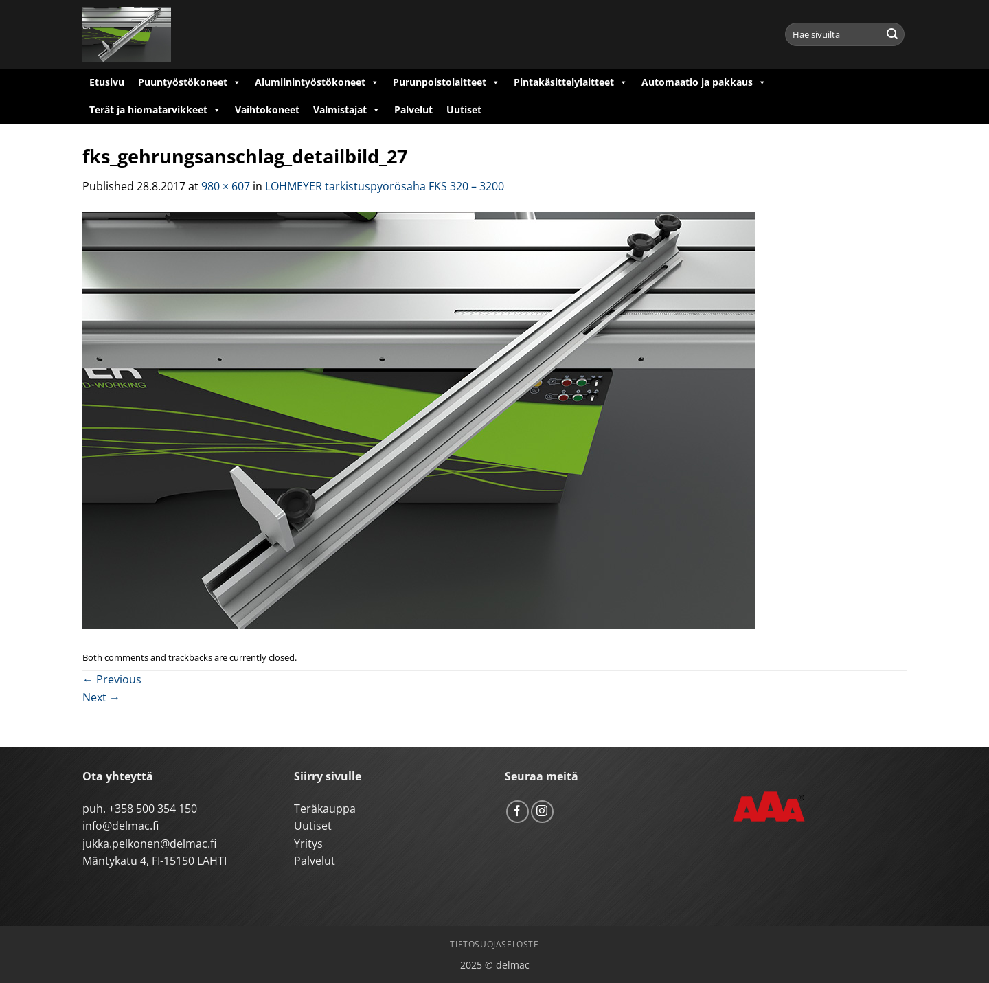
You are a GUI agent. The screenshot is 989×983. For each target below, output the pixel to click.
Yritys (308, 843)
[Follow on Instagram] (542, 811)
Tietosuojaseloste (494, 944)
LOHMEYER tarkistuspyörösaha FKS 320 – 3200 (384, 186)
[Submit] (892, 34)
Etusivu (106, 82)
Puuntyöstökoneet (189, 82)
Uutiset (463, 109)
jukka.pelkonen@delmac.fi (149, 843)
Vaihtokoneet (267, 109)
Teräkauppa (325, 808)
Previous (111, 679)
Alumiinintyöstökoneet (317, 82)
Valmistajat (346, 110)
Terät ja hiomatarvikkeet (155, 110)
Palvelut (413, 109)
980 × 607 (225, 186)
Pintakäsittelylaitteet (571, 82)
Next (101, 697)
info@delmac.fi (120, 825)
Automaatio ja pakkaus (703, 82)
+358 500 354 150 (153, 808)
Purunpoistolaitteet (446, 82)
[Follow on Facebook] (517, 811)
